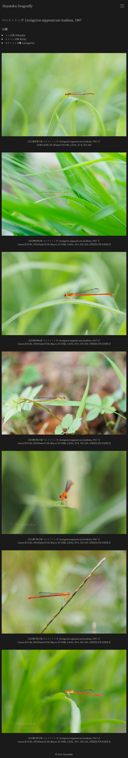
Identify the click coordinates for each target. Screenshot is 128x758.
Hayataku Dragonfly (17, 6)
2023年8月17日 (35, 141)
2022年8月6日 (35, 240)
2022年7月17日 (35, 439)
